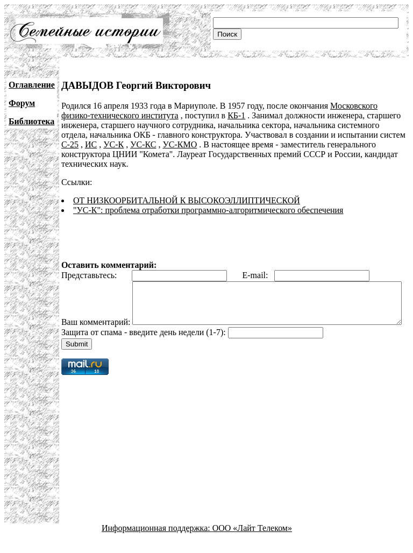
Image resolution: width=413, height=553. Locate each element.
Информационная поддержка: (157, 543)
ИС (91, 144)
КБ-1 (236, 115)
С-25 (70, 144)
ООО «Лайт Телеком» (252, 543)
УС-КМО (179, 144)
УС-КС (143, 144)
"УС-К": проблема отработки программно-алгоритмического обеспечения (208, 210)
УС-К (113, 144)
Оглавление (32, 84)
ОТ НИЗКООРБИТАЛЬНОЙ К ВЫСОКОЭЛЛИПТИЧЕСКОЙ (186, 200)
